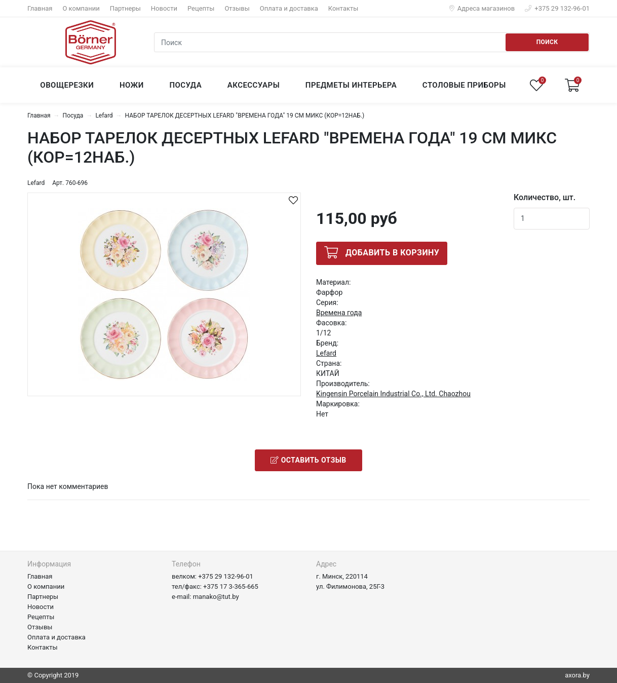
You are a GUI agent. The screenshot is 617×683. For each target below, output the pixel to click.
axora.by (577, 675)
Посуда (73, 115)
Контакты (343, 8)
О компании (80, 8)
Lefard (103, 115)
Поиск (547, 42)
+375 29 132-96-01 (557, 8)
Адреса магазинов (482, 8)
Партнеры (125, 8)
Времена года (339, 313)
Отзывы (236, 8)
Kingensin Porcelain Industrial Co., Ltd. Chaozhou (393, 394)
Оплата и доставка (289, 8)
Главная (39, 8)
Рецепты (200, 8)
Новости (164, 8)
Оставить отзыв (308, 460)
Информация (49, 564)
